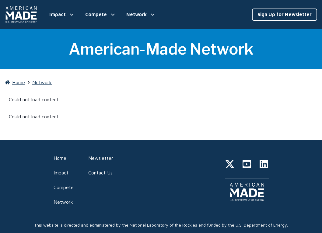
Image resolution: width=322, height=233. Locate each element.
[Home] (22, 14)
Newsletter (100, 158)
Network (63, 202)
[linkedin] (264, 165)
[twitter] (230, 165)
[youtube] (247, 165)
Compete (64, 187)
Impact (61, 172)
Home (60, 158)
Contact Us (100, 172)
